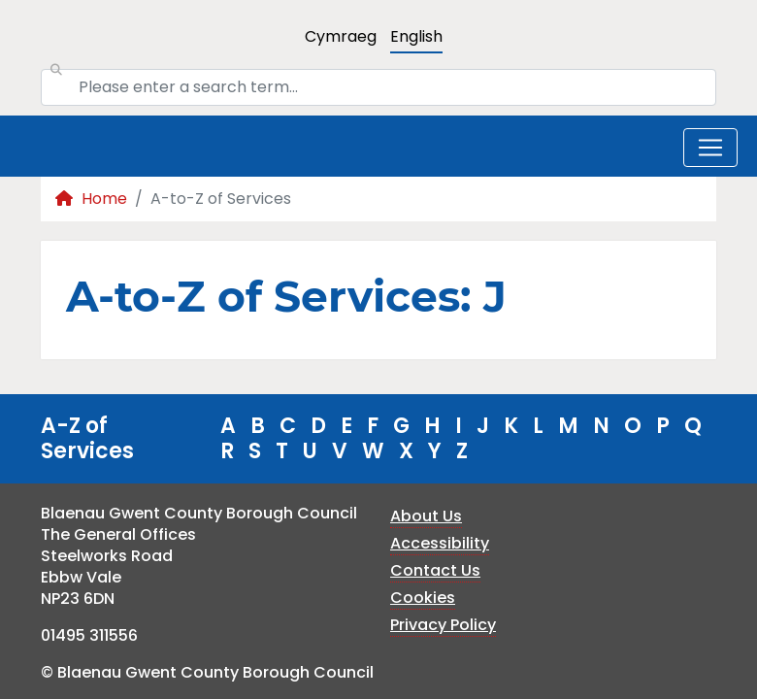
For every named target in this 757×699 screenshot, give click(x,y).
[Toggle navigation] (710, 147)
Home (91, 198)
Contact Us (435, 570)
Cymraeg (341, 36)
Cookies (422, 597)
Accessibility (439, 543)
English (416, 36)
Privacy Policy (443, 625)
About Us (426, 516)
